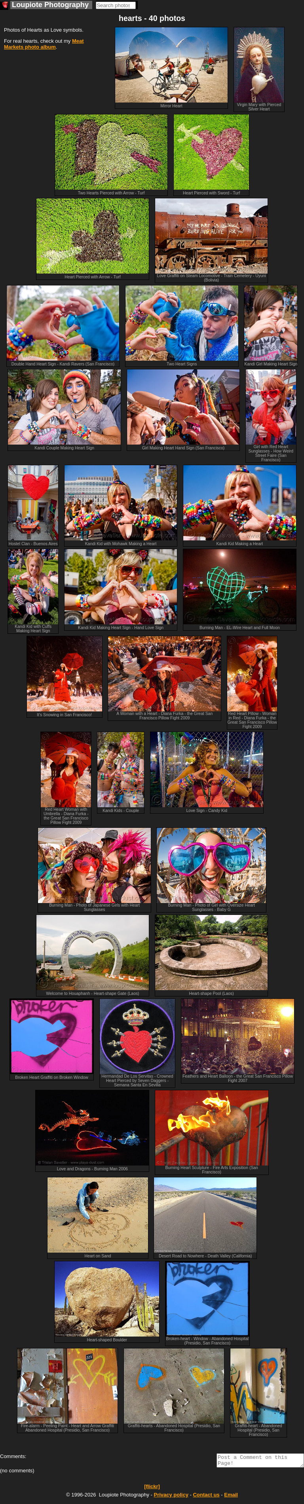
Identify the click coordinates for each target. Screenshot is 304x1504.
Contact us (206, 1497)
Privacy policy (171, 1497)
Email (231, 1497)
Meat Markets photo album (44, 44)
